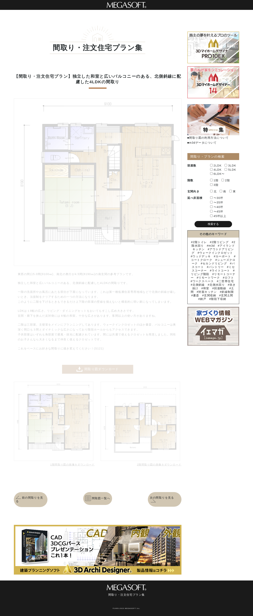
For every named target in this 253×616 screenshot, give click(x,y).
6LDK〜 (217, 173)
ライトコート (221, 270)
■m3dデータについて (202, 142)
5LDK (230, 169)
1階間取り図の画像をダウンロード (72, 464)
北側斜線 (199, 284)
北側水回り (217, 284)
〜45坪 (216, 211)
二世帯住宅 (226, 281)
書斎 (196, 295)
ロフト (229, 277)
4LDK (216, 169)
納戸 (203, 299)
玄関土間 (227, 295)
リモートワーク (209, 277)
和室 (206, 288)
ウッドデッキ (202, 256)
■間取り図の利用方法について (208, 137)
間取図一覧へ (97, 498)
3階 (214, 184)
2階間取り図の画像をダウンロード (159, 464)
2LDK (216, 165)
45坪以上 (218, 216)
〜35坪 (216, 202)
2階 (225, 180)
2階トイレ (200, 242)
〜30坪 (216, 197)
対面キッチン (207, 291)
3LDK (230, 165)
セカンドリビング (215, 263)
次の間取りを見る (162, 499)
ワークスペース (203, 281)
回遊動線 (220, 288)
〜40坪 (216, 207)
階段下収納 (218, 299)
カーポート (223, 256)
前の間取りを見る (29, 499)
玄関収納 (210, 295)
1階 (214, 180)
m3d (212, 245)
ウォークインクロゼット (216, 252)
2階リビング (220, 242)
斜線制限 (228, 291)
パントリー (216, 267)
